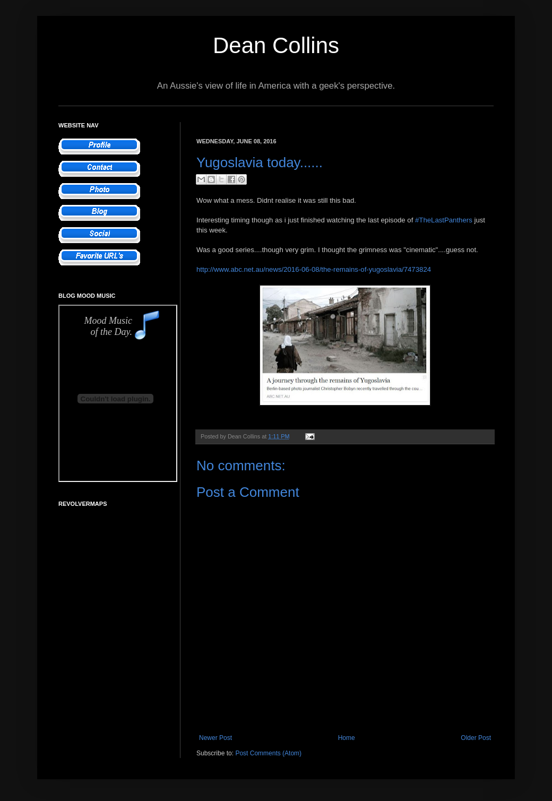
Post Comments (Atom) (268, 753)
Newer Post (215, 738)
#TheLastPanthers (443, 220)
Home (346, 738)
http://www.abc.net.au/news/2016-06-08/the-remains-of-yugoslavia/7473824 (313, 269)
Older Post (476, 738)
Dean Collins (276, 45)
